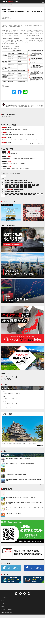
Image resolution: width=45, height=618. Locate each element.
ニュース (4, 9)
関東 (2, 182)
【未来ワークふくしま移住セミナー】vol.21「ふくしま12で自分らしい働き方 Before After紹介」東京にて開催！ (22, 143)
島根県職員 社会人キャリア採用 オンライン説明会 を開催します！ (15, 168)
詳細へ (42, 106)
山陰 (42, 193)
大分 (22, 193)
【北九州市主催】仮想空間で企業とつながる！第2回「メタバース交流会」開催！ (18, 134)
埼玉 (18, 182)
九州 (9, 132)
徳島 (10, 191)
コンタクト (3, 603)
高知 (18, 191)
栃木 (10, 182)
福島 (9, 142)
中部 (2, 184)
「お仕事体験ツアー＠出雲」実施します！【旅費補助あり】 (14, 163)
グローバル (4, 175)
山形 (22, 180)
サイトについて (3, 597)
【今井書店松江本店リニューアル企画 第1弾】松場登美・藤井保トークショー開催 (18, 158)
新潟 (6, 184)
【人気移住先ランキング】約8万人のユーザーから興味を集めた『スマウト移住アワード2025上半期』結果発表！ (22, 139)
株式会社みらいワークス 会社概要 (7, 609)
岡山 (14, 189)
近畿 (2, 187)
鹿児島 (30, 193)
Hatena (24, 593)
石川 (14, 184)
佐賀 (10, 193)
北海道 (3, 178)
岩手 (10, 180)
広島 (18, 189)
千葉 (22, 182)
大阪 (18, 187)
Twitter (11, 568)
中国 (2, 189)
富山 (10, 184)
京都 (14, 187)
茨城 (6, 182)
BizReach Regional (9, 104)
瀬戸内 (3, 196)
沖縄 (34, 193)
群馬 (14, 182)
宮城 (14, 180)
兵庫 (22, 187)
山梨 (22, 184)
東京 (25, 182)
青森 (6, 180)
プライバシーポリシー (5, 600)
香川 (6, 191)
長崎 (14, 193)
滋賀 (10, 187)
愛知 (37, 184)
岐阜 (29, 184)
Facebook (34, 568)
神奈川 (30, 182)
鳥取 (6, 189)
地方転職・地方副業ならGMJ (6, 612)
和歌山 (30, 187)
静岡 (33, 184)
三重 (6, 187)
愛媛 (14, 191)
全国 (9, 127)
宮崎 (25, 193)
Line (29, 593)
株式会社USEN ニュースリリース (9, 86)
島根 (10, 9)
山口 (22, 189)
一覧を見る (41, 484)
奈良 (25, 187)
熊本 (18, 193)
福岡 (6, 193)
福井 (18, 184)
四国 (2, 191)
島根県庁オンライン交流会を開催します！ (10, 153)
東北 (2, 180)
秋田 (18, 180)
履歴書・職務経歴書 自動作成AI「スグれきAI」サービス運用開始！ (15, 129)
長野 (25, 184)
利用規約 (2, 606)
